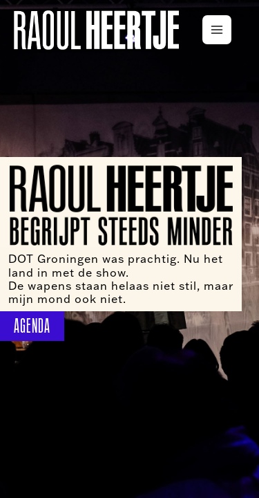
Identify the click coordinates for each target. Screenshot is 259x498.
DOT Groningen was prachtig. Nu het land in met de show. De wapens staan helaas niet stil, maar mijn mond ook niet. (120, 278)
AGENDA (32, 325)
